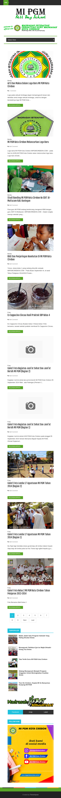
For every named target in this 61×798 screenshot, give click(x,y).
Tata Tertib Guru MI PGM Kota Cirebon (33, 659)
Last (32, 620)
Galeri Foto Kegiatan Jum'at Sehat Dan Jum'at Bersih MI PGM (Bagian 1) (29, 426)
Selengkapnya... (15, 105)
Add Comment (13, 146)
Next (24, 620)
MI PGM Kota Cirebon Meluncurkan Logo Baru (28, 142)
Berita (10, 81)
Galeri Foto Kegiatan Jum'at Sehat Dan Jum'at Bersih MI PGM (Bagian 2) (29, 370)
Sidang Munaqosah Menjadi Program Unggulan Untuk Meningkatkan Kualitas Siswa (33, 673)
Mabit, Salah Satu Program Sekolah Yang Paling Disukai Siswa (34, 637)
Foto (9, 312)
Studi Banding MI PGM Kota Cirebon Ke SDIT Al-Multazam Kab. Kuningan (29, 199)
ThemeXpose (34, 795)
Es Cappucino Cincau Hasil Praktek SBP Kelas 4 (29, 315)
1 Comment (12, 90)
